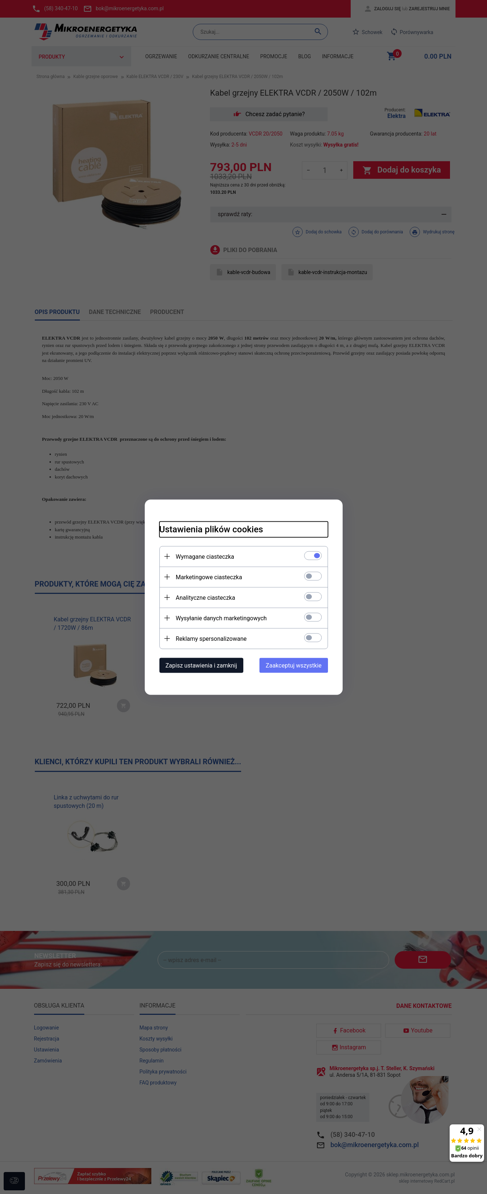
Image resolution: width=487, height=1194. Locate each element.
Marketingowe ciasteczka (209, 576)
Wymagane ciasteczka (205, 556)
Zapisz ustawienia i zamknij (201, 665)
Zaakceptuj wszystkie (293, 665)
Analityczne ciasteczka (205, 597)
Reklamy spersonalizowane (211, 638)
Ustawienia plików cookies (211, 529)
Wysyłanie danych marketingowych (221, 617)
